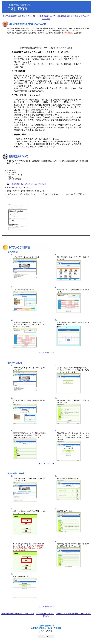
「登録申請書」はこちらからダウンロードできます (28, 184)
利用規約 (10, 187)
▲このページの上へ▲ (46, 352)
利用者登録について (46, 16)
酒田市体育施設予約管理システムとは (19, 16)
